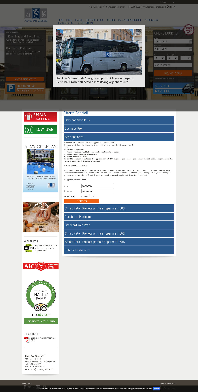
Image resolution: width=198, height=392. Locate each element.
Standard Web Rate (77, 225)
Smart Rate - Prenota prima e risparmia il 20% (95, 242)
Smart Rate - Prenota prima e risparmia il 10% (95, 208)
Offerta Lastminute (77, 250)
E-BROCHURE (31, 334)
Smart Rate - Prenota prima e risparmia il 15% (95, 233)
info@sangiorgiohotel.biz (42, 369)
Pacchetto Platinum (78, 216)
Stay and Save (74, 137)
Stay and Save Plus (77, 120)
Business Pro (73, 128)
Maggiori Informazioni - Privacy (140, 389)
